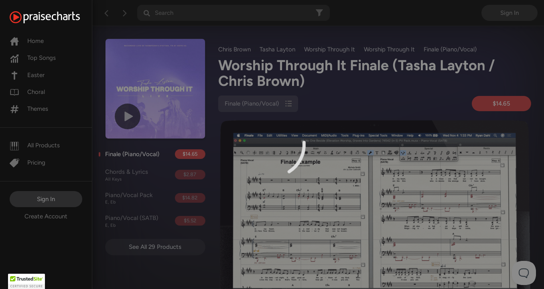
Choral (27, 92)
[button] (26, 281)
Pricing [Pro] (27, 162)
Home (27, 41)
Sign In (46, 199)
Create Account (45, 216)
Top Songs (33, 57)
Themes (29, 108)
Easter (27, 75)
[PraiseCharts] (55, 17)
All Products (35, 145)
